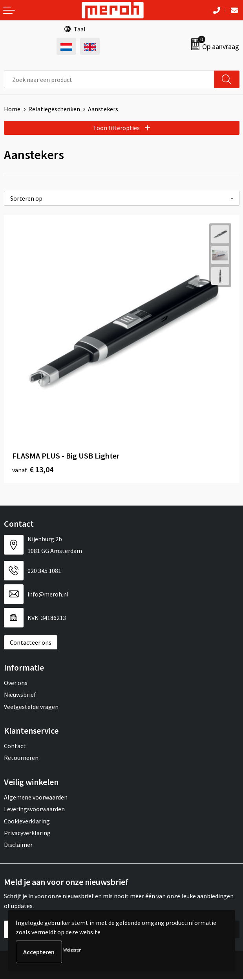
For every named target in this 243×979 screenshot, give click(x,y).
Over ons (15, 683)
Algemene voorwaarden (36, 797)
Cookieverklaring (27, 821)
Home (12, 109)
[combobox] (109, 79)
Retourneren (21, 757)
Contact (15, 746)
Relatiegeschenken (54, 109)
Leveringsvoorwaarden (34, 809)
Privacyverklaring (27, 833)
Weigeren (72, 950)
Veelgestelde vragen (31, 707)
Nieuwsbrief (20, 694)
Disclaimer (18, 844)
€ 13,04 (32, 469)
